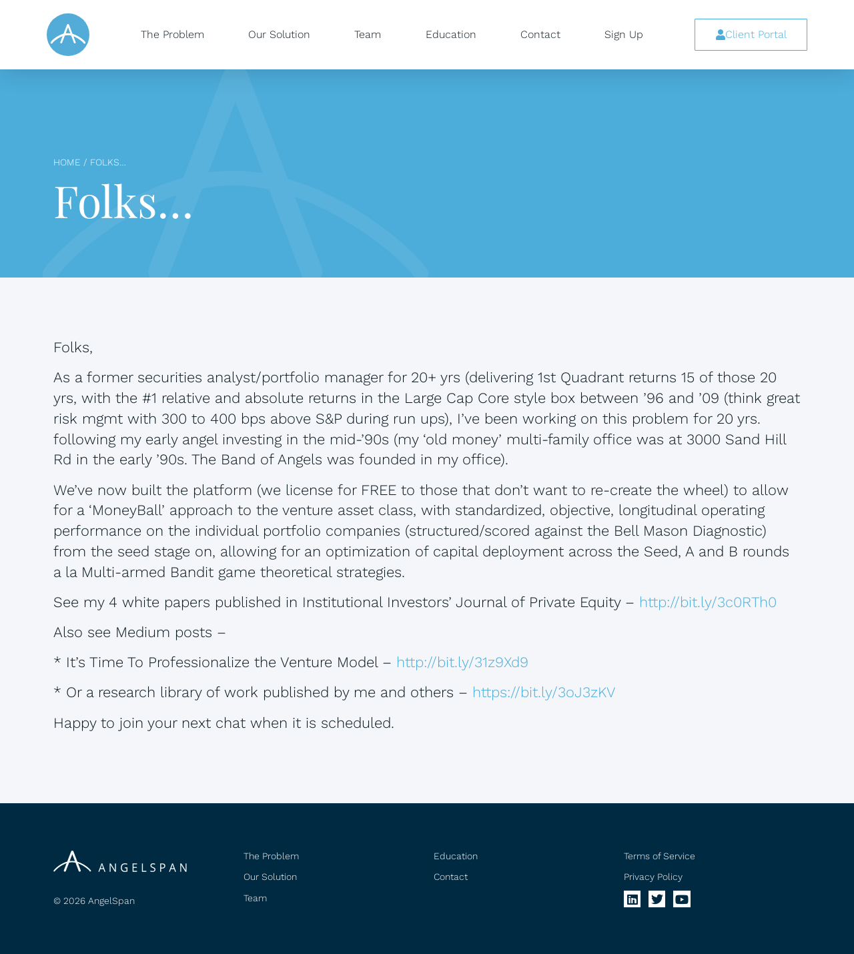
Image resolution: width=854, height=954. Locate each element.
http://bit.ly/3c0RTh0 (708, 602)
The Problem (172, 34)
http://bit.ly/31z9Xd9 (462, 662)
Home (67, 162)
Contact (540, 34)
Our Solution (279, 34)
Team (367, 34)
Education (451, 34)
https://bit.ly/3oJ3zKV (544, 692)
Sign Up (623, 34)
